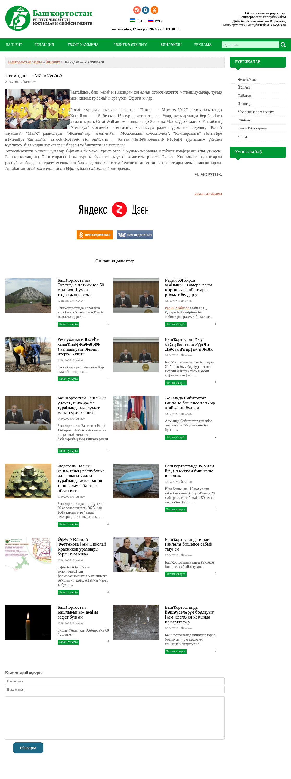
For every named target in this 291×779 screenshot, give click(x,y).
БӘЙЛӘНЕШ (171, 45)
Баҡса (242, 137)
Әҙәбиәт (245, 120)
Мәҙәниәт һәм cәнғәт (256, 112)
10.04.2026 (171, 628)
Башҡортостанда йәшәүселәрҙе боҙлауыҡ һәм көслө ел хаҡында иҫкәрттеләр (189, 614)
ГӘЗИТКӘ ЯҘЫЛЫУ (130, 45)
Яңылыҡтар (247, 79)
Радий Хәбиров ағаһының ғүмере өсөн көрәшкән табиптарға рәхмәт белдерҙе (188, 287)
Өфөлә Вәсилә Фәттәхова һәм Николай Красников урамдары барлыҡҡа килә (82, 547)
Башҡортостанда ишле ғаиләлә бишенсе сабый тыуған (188, 544)
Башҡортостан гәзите (25, 62)
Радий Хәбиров (177, 308)
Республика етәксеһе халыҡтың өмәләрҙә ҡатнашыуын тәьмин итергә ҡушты (79, 346)
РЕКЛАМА (203, 45)
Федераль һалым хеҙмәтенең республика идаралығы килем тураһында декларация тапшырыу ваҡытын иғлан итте (81, 478)
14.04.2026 (64, 300)
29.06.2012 (12, 82)
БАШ (137, 20)
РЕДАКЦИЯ (44, 45)
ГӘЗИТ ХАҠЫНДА (82, 45)
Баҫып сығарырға (208, 193)
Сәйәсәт (244, 96)
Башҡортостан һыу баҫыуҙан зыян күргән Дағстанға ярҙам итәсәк (189, 344)
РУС (155, 20)
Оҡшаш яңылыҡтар (114, 260)
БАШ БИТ (14, 45)
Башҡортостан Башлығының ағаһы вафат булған (78, 612)
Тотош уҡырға (68, 324)
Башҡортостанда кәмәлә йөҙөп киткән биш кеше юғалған (189, 470)
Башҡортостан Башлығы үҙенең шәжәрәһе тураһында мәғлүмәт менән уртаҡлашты (82, 405)
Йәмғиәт (53, 62)
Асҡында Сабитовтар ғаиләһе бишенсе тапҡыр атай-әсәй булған (190, 402)
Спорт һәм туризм (252, 128)
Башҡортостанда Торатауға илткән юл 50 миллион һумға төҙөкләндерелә (81, 287)
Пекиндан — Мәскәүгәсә (33, 75)
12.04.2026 (64, 623)
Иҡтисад (244, 104)
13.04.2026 (64, 496)
